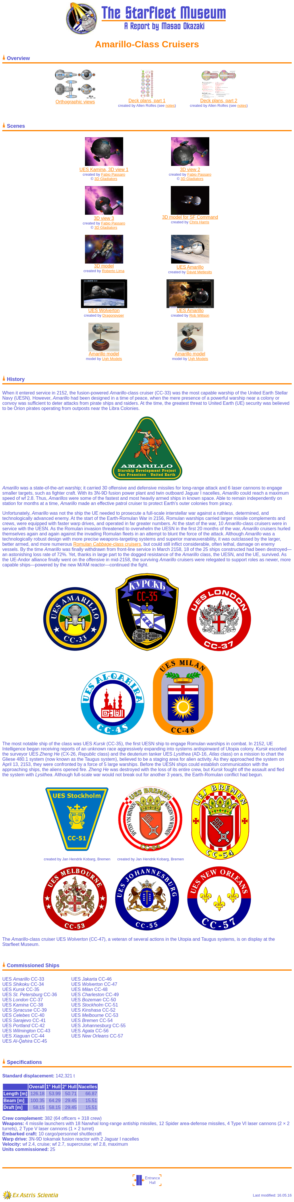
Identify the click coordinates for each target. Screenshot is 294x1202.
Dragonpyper (113, 315)
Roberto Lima (113, 271)
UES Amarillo (190, 267)
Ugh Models (112, 359)
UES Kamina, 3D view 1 (104, 169)
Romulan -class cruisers (107, 544)
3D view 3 (104, 218)
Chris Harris (199, 222)
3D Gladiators (105, 179)
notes (170, 105)
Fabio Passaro (113, 174)
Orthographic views (75, 101)
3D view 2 (190, 169)
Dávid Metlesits (199, 272)
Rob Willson (199, 315)
